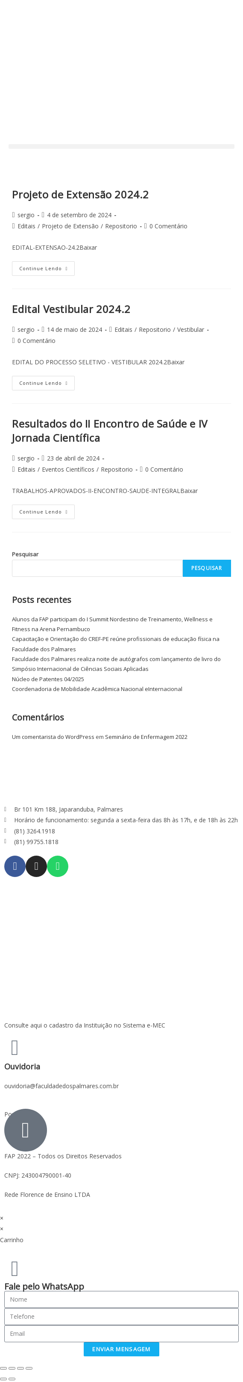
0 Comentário (168, 226)
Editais (26, 226)
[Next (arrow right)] (12, 1379)
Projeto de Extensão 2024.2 (80, 194)
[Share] (12, 1368)
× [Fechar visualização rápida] (1, 1218)
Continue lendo (47, 266)
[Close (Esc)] (3, 1368)
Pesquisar (25, 554)
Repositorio (121, 226)
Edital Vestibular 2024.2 (71, 309)
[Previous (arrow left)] (3, 1379)
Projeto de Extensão (70, 226)
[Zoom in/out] (29, 1368)
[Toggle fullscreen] (20, 1368)
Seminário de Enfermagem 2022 (146, 737)
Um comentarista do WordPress (53, 737)
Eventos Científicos (68, 469)
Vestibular (190, 329)
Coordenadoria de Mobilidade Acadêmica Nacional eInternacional (97, 689)
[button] (121, 146)
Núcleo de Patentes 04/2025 (48, 679)
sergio (26, 215)
